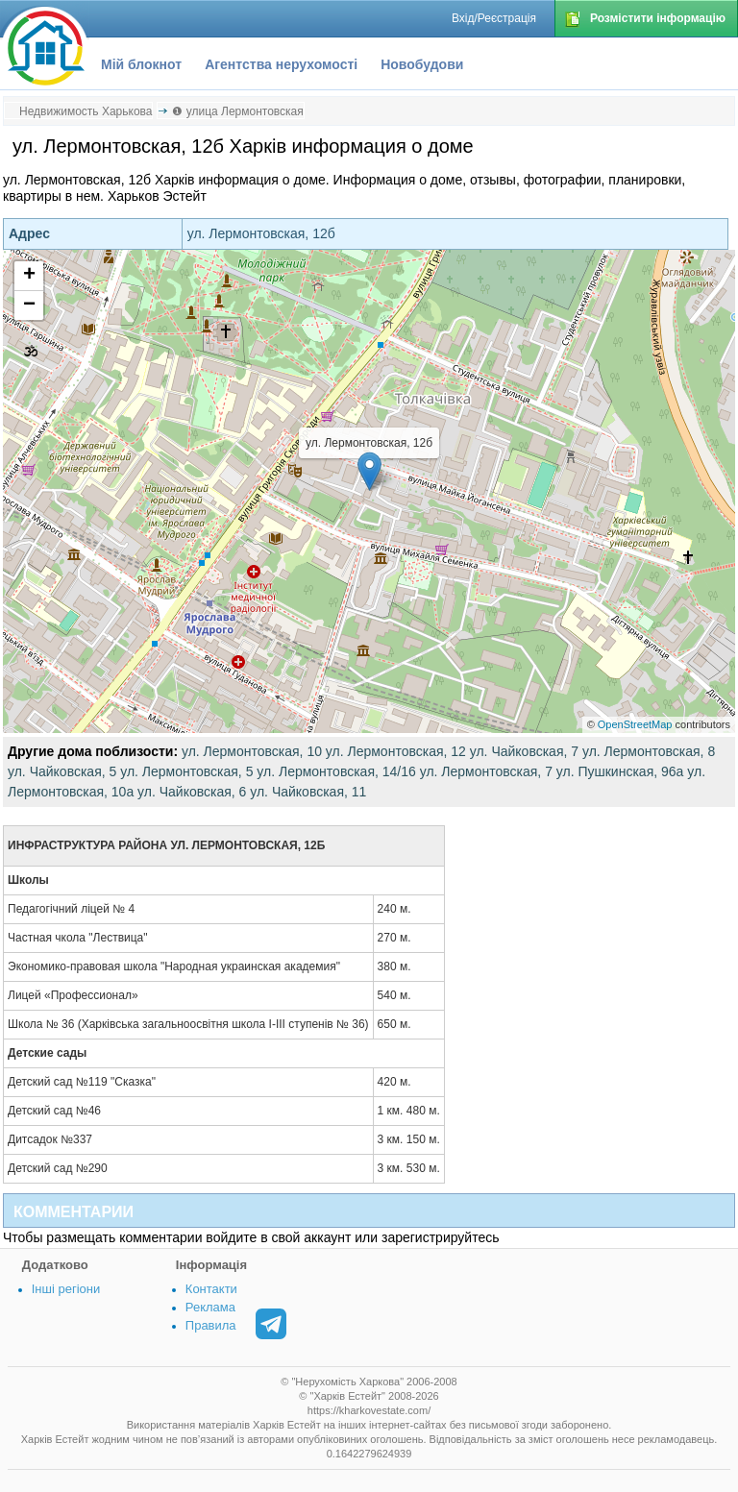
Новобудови (422, 64)
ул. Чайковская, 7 (524, 751)
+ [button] (29, 275)
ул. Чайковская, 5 (62, 771)
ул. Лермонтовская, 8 (648, 751)
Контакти (211, 1289)
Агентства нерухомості (281, 64)
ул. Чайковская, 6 (191, 791)
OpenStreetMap (635, 724)
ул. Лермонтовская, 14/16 (336, 771)
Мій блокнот (141, 64)
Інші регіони (66, 1289)
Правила (210, 1325)
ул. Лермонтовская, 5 (186, 771)
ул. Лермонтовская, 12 (396, 751)
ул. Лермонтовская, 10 (252, 751)
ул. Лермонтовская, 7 (486, 771)
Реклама (210, 1307)
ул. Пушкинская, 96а (620, 771)
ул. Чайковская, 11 (308, 791)
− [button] (29, 305)
